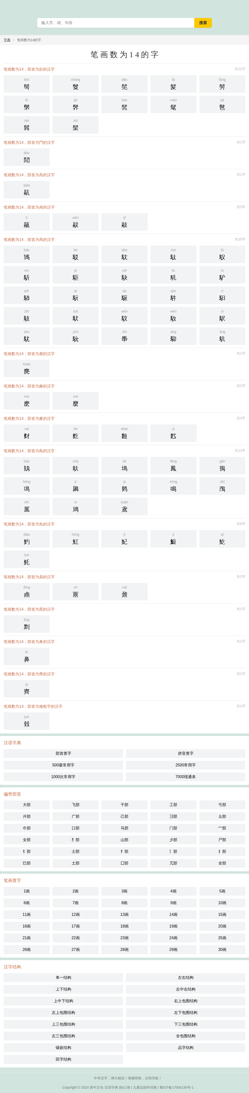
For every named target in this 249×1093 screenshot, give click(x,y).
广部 (76, 816)
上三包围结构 (63, 1024)
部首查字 (63, 753)
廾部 (27, 816)
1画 (27, 891)
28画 (124, 949)
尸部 (222, 840)
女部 (27, 840)
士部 (76, 851)
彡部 (173, 840)
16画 (27, 926)
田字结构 (63, 1059)
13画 (124, 914)
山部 (124, 840)
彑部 (222, 816)
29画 (173, 949)
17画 (75, 926)
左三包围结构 (63, 1036)
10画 (222, 903)
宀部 (222, 828)
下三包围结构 (185, 1024)
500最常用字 (63, 765)
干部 (124, 805)
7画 (75, 903)
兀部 (173, 863)
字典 (7, 40)
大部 (27, 805)
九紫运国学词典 (145, 1087)
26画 (27, 949)
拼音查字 (186, 753)
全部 (222, 863)
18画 (124, 926)
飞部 (76, 805)
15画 (222, 914)
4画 (173, 891)
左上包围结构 (63, 1012)
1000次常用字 (63, 777)
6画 (27, 903)
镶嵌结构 (63, 1048)
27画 (75, 949)
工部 (173, 805)
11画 (27, 914)
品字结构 (186, 1048)
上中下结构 (63, 1001)
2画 (75, 891)
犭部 (76, 840)
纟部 (222, 851)
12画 (75, 914)
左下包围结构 (185, 1012)
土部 (76, 863)
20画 (222, 926)
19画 (173, 926)
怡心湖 (125, 1087)
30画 (222, 949)
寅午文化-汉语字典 (104, 1087)
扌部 (124, 851)
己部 (124, 816)
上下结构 (63, 989)
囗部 (124, 863)
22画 (75, 938)
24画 (173, 938)
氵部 (173, 851)
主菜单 (242, 7)
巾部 (27, 828)
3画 (125, 891)
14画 (173, 914)
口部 (76, 828)
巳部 (27, 863)
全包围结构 (186, 1036)
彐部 (173, 816)
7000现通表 (186, 777)
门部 (173, 828)
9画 (173, 903)
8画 (125, 903)
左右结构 (186, 977)
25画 (222, 938)
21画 (27, 938)
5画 (222, 891)
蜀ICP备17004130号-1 (177, 1087)
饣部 (27, 851)
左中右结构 (186, 989)
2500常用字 (186, 765)
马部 (124, 828)
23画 (124, 938)
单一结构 (63, 977)
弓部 (222, 805)
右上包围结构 (185, 1001)
